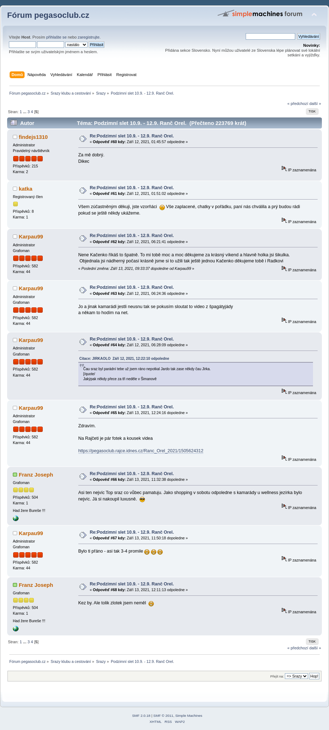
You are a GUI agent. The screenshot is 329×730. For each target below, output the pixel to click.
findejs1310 (33, 137)
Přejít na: (277, 676)
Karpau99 (31, 236)
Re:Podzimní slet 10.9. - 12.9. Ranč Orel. (132, 136)
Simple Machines (188, 716)
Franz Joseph (36, 475)
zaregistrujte (88, 37)
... (25, 112)
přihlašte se (56, 37)
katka (25, 189)
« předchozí (297, 103)
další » (315, 103)
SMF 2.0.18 (141, 716)
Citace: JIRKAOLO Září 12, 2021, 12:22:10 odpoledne (124, 359)
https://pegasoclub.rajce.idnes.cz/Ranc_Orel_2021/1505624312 (140, 450)
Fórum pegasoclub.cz (48, 15)
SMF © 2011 (163, 716)
